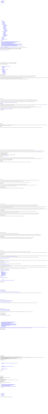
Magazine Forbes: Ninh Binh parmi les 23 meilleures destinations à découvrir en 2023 (8, 324)
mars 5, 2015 (2, 363)
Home (1, 20)
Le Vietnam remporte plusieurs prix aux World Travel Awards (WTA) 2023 (8, 322)
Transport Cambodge (8, 310)
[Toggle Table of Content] (0, 65)
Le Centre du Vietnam (4, 31)
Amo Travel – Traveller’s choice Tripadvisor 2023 (5, 323)
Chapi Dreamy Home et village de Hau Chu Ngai (5, 325)
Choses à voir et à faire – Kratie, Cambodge (4, 69)
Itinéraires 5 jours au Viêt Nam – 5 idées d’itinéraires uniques (6, 385)
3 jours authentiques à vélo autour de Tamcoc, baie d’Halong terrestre (7, 366)
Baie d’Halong (3, 38)
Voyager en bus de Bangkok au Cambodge (4, 309)
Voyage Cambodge (3, 47)
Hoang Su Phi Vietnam (6, 30)
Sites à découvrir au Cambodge (7, 47)
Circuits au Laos (3, 37)
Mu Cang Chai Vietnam (5, 28)
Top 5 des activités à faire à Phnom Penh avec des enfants (6, 300)
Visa (1, 2)
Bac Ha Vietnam (4, 26)
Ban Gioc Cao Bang (6, 29)
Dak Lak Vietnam (4, 33)
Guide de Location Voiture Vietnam (4, 39)
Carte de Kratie (3, 67)
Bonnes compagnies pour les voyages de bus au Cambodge (12, 256)
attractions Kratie (2, 272)
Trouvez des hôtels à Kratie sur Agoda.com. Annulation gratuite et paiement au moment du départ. (8, 102)
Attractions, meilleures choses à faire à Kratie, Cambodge (5, 66)
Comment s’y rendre (3, 72)
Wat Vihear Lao (3, 70)
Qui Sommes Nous (3, 393)
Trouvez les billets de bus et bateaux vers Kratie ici (4, 261)
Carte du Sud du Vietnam (3, 326)
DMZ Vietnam (4, 32)
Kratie (1, 271)
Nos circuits (2, 36)
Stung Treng (45, 104)
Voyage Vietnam (3, 21)
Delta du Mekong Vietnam (5, 35)
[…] (32, 311)
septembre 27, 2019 (2, 310)
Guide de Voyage (2, 1)
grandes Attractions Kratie (3, 273)
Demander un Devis (3, 395)
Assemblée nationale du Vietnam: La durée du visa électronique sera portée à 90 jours (8, 386)
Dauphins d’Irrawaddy (4, 71)
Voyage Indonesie (3, 23)
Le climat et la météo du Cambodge (5, 155)
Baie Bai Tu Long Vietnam (5, 25)
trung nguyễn (5, 310)
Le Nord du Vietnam (3, 24)
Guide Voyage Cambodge (3, 290)
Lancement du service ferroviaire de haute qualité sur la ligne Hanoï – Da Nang (8, 384)
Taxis (3, 73)
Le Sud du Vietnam (3, 34)
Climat (2, 68)
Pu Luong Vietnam (4, 27)
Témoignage (2, 394)
